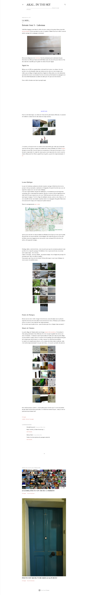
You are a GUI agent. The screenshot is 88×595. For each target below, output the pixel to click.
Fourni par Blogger (44, 590)
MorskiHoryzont (31, 427)
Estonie (27, 419)
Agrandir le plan (44, 111)
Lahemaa (37, 58)
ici (22, 155)
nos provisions (26, 31)
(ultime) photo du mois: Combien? (38, 490)
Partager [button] (24, 417)
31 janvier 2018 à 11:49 (40, 427)
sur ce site (37, 204)
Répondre (29, 431)
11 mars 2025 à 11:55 (37, 435)
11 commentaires (30, 493)
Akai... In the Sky (38, 4)
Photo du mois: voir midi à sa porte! (39, 578)
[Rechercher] (65, 4)
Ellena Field (30, 435)
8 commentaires (30, 580)
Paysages (31, 419)
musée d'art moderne (50, 332)
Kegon (63, 148)
